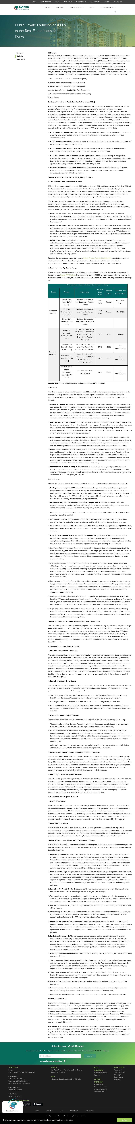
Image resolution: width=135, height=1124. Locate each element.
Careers (57, 1)
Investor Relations (45, 1)
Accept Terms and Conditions (51, 1061)
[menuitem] (48, 7)
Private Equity (98, 1084)
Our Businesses (76, 7)
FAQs (61, 1110)
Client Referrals (89, 1110)
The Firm (60, 7)
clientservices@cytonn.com (21, 1083)
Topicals (20, 56)
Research (107, 1)
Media (92, 7)
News (34, 1)
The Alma (117, 1079)
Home (47, 7)
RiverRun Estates (119, 1072)
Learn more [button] (68, 1120)
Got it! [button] (124, 1120)
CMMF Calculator (95, 1)
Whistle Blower (74, 1110)
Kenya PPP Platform (68, 275)
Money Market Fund (100, 1073)
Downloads (21, 59)
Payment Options (81, 1)
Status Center (68, 1)
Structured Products (100, 1087)
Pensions (97, 1075)
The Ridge (117, 1075)
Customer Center (109, 7)
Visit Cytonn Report (102, 1051)
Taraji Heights (118, 1077)
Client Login (118, 1)
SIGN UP (90, 1056)
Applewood (118, 1070)
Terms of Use (49, 1110)
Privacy (37, 1110)
